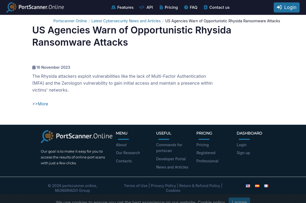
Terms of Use (136, 185)
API (146, 7)
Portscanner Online (70, 21)
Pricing (168, 7)
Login (286, 7)
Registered (205, 152)
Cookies (173, 190)
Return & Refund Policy (199, 185)
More (43, 103)
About (121, 144)
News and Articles (172, 167)
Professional (207, 161)
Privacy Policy (163, 185)
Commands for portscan (169, 147)
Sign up (243, 152)
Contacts (124, 161)
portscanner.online (79, 185)
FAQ (190, 7)
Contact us (216, 7)
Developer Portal (170, 159)
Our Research (128, 152)
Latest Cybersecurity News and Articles (126, 21)
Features (122, 7)
